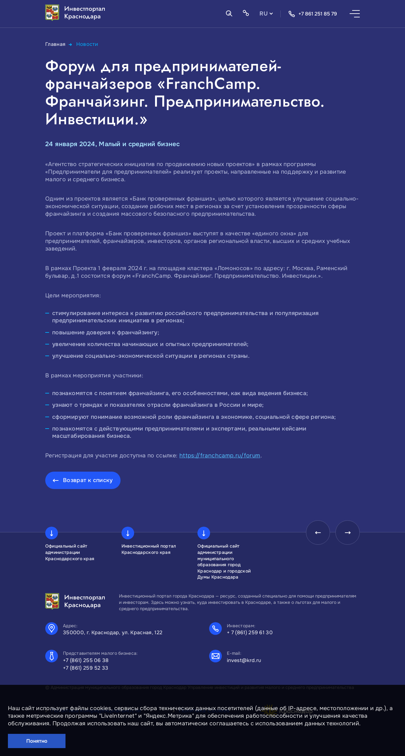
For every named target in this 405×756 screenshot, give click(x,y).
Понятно (36, 741)
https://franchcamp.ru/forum (219, 455)
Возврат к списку (88, 479)
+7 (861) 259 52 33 (86, 668)
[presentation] (316, 533)
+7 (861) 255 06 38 (86, 660)
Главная (55, 44)
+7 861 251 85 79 (312, 13)
